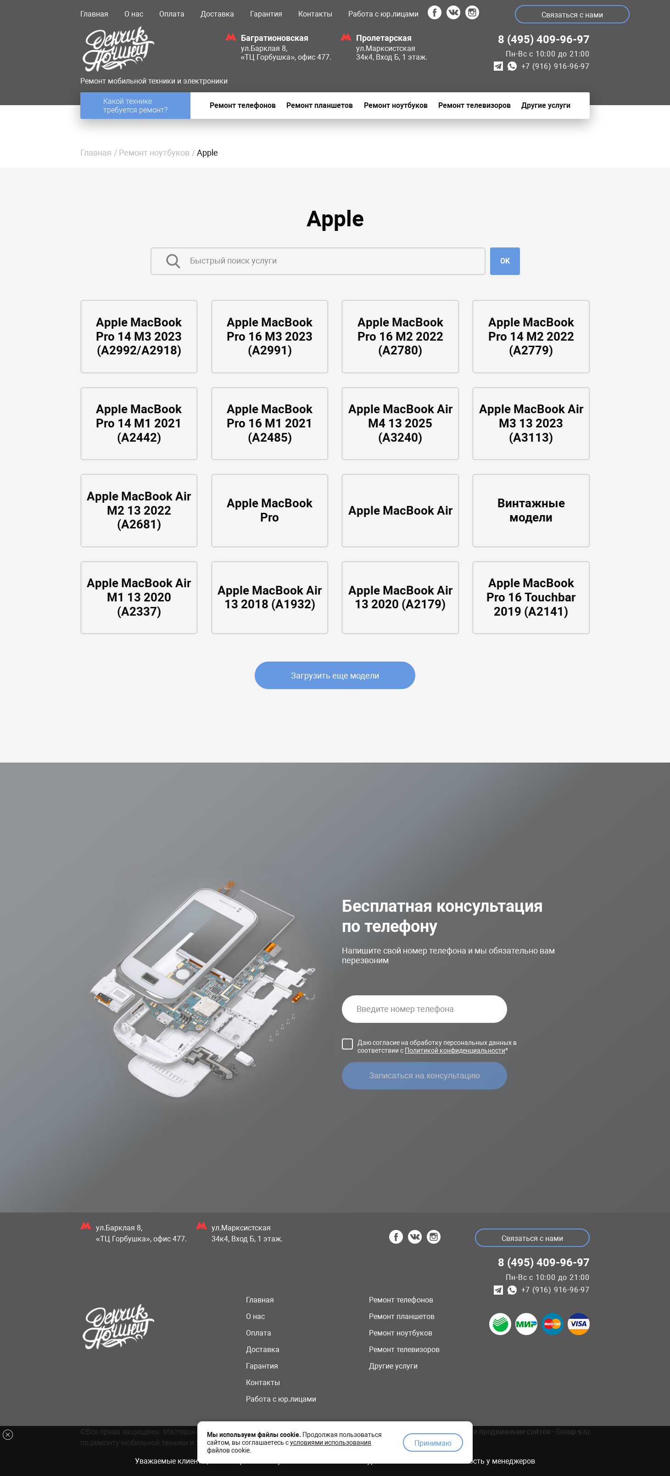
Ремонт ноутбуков (154, 152)
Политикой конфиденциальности (455, 1050)
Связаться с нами (573, 15)
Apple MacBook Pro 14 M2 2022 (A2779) (531, 337)
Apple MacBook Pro (269, 510)
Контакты (315, 14)
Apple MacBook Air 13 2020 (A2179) (400, 597)
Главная (94, 14)
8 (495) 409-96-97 (544, 39)
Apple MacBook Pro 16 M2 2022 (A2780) (400, 337)
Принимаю (433, 1441)
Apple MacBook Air (400, 510)
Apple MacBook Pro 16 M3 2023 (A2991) (270, 337)
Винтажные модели (531, 510)
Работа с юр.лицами (383, 14)
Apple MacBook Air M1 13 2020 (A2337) (139, 597)
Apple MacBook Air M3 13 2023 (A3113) (531, 423)
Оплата (171, 14)
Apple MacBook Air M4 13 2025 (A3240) (400, 423)
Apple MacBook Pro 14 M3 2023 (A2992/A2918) (139, 337)
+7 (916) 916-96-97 (555, 66)
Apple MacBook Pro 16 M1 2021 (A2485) (270, 423)
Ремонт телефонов (401, 1300)
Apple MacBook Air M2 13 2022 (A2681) (139, 511)
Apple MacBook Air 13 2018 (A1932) (269, 597)
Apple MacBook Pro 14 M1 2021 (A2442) (139, 423)
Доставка (217, 14)
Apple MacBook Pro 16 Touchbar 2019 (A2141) (531, 597)
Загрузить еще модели (335, 675)
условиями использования (330, 1440)
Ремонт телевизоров (404, 1349)
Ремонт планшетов (402, 1316)
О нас (133, 14)
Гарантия (266, 14)
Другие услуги (393, 1366)
